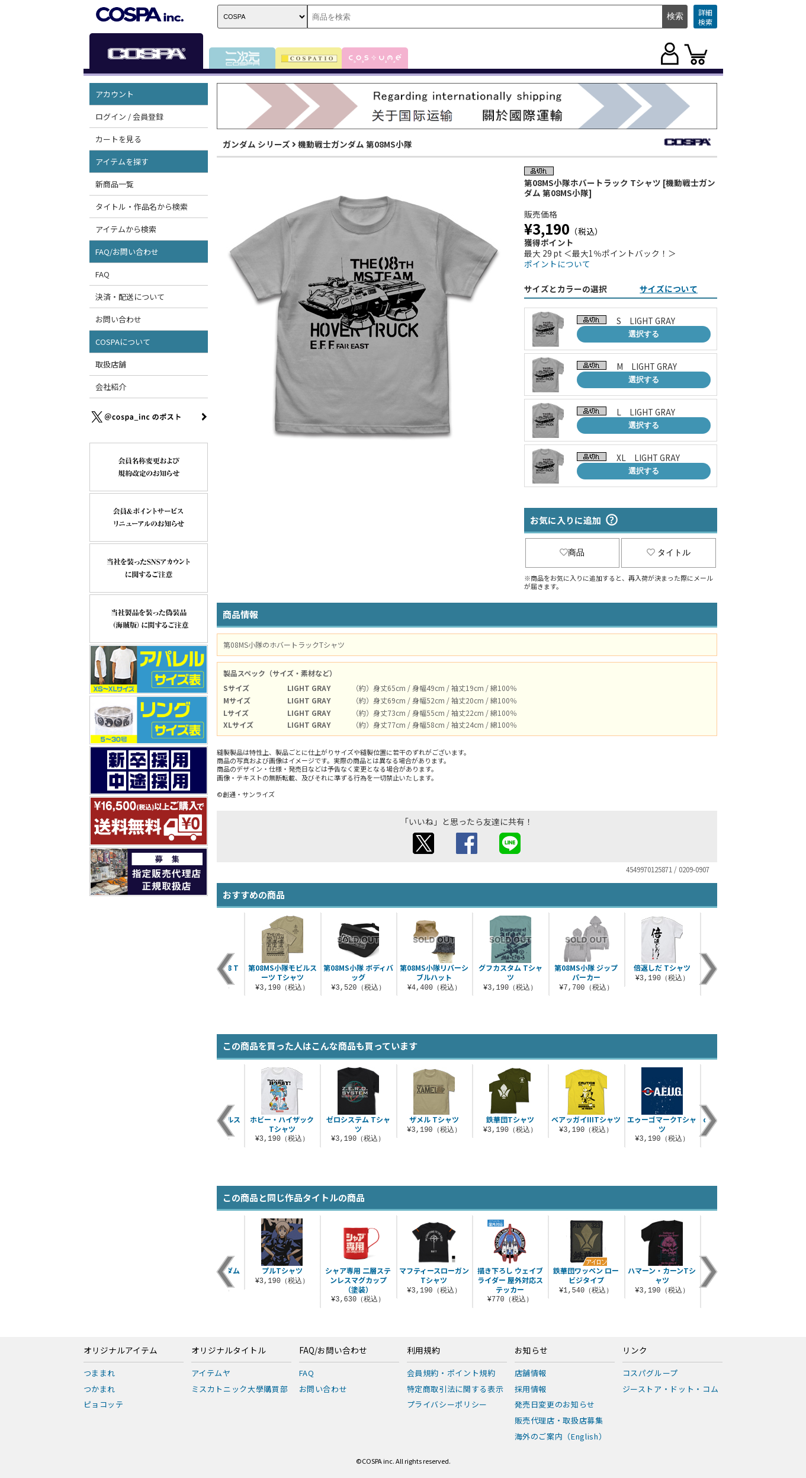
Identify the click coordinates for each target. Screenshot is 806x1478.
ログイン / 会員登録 (129, 116)
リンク (634, 1350)
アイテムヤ (211, 1372)
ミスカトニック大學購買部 (239, 1388)
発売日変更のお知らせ (555, 1404)
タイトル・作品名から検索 (141, 206)
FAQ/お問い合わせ (127, 251)
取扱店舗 (110, 364)
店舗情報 (531, 1372)
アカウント (114, 94)
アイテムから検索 (125, 229)
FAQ (102, 274)
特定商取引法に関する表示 (455, 1388)
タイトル (669, 552)
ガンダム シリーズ (256, 144)
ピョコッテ (104, 1404)
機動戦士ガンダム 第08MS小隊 (355, 144)
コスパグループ (650, 1372)
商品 (572, 552)
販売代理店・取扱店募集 (559, 1420)
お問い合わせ (118, 319)
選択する (643, 333)
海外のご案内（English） (561, 1436)
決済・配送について (130, 296)
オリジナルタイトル (228, 1350)
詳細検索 (705, 17)
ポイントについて (557, 264)
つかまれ (100, 1388)
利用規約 (423, 1350)
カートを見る (118, 139)
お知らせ (531, 1350)
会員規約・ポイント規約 (451, 1372)
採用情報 (531, 1388)
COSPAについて (122, 341)
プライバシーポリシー (447, 1404)
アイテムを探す (122, 161)
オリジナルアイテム (121, 1350)
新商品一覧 (114, 184)
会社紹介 (110, 386)
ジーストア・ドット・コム (670, 1388)
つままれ (100, 1372)
